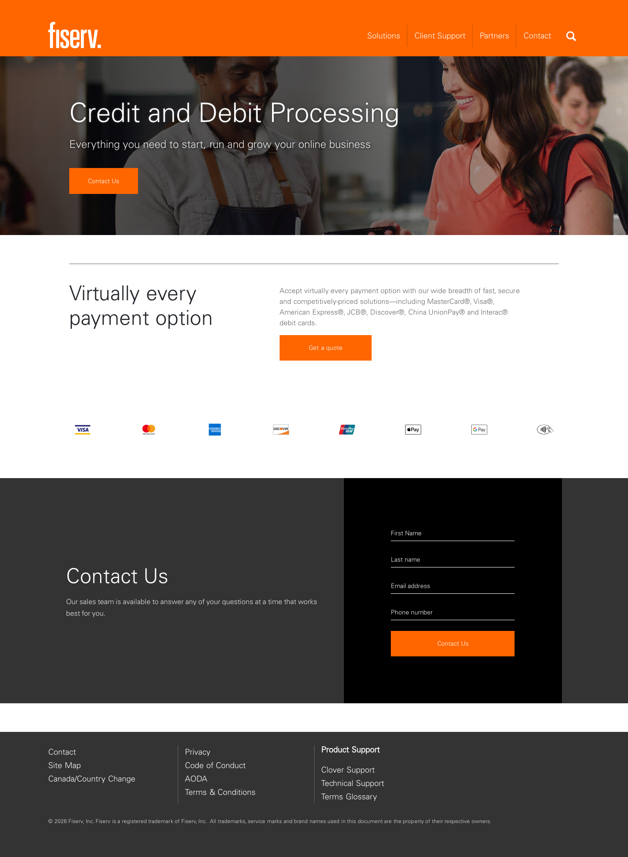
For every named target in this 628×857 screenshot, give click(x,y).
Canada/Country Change (91, 778)
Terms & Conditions (220, 792)
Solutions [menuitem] (383, 35)
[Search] (571, 36)
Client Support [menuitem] (439, 35)
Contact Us (103, 181)
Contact (62, 752)
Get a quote (326, 365)
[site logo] (74, 35)
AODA (196, 778)
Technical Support (352, 783)
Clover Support (348, 770)
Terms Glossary (349, 796)
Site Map (64, 765)
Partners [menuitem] (494, 35)
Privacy (197, 752)
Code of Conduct (215, 765)
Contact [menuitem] (537, 35)
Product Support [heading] (350, 749)
